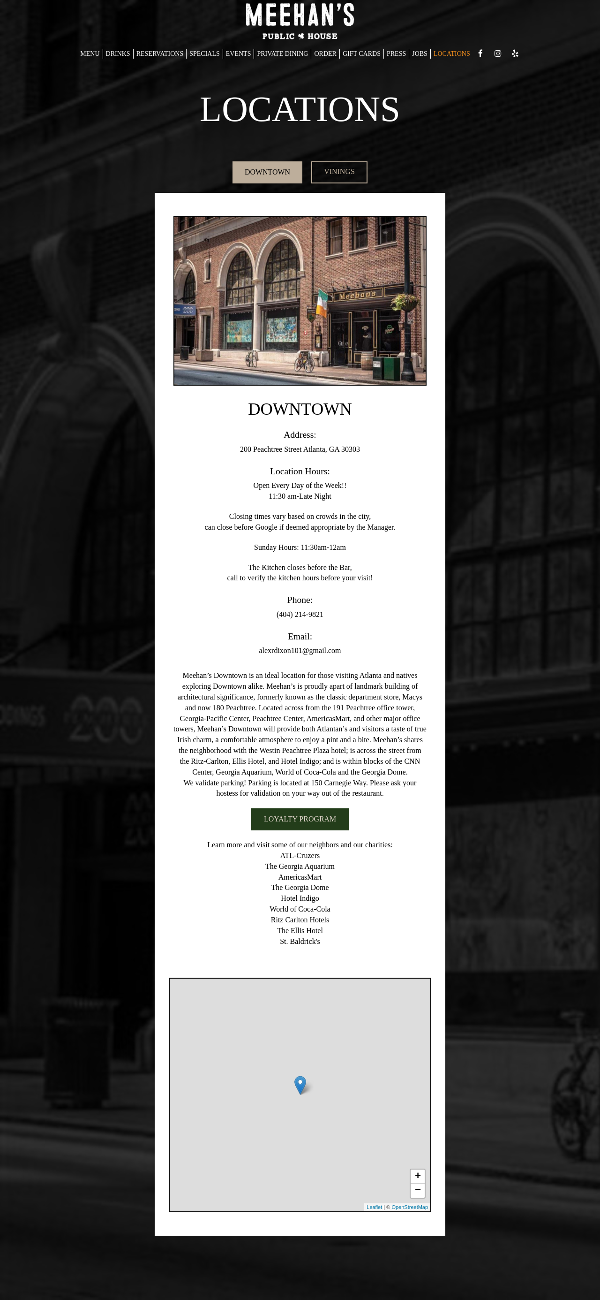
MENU (89, 53)
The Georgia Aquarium (300, 867)
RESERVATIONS (160, 53)
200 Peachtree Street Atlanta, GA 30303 (300, 450)
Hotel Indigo (300, 899)
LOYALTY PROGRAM (300, 819)
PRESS (396, 53)
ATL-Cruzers (300, 856)
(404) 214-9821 (300, 615)
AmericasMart (300, 878)
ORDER (325, 53)
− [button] (418, 1191)
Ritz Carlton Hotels (300, 920)
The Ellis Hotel (300, 931)
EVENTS (238, 53)
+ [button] (418, 1177)
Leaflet (374, 1207)
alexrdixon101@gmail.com (300, 651)
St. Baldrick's (300, 942)
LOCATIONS (452, 53)
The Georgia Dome (300, 888)
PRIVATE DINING (282, 53)
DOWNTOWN (267, 172)
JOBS (420, 53)
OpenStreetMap (409, 1207)
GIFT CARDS (362, 53)
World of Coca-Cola (300, 909)
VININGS (340, 172)
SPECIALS (204, 53)
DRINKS (118, 53)
